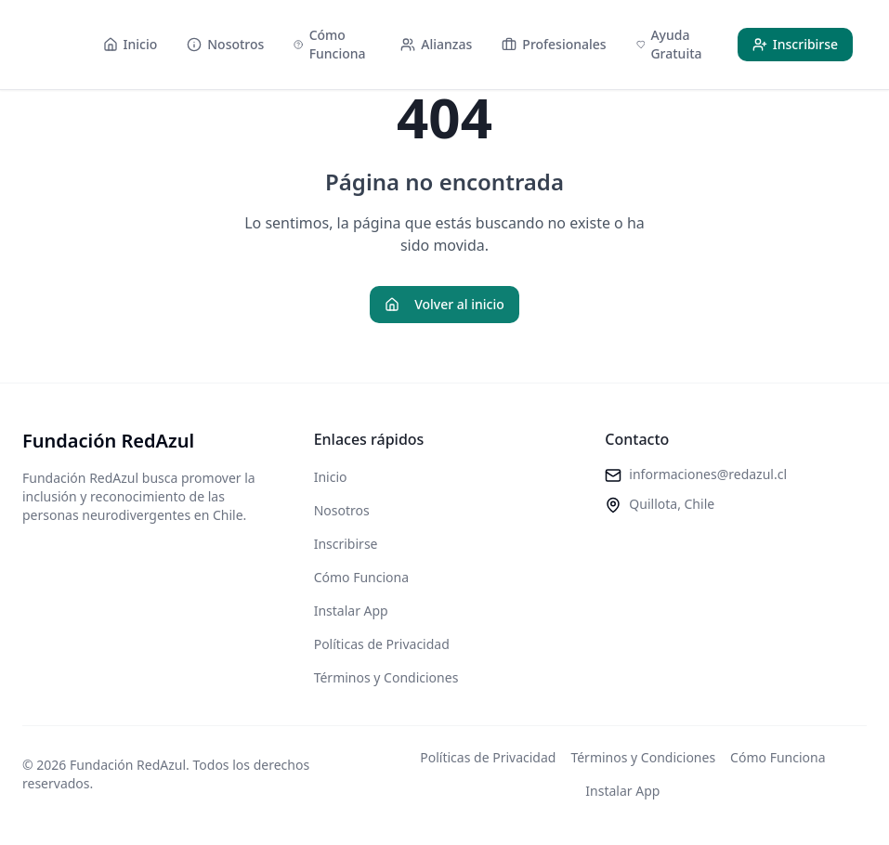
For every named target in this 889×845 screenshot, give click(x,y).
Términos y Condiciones (386, 677)
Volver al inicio (444, 304)
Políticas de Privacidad (382, 644)
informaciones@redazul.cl (708, 474)
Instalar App (351, 610)
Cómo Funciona (361, 577)
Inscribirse (346, 543)
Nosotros (342, 510)
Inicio (330, 477)
